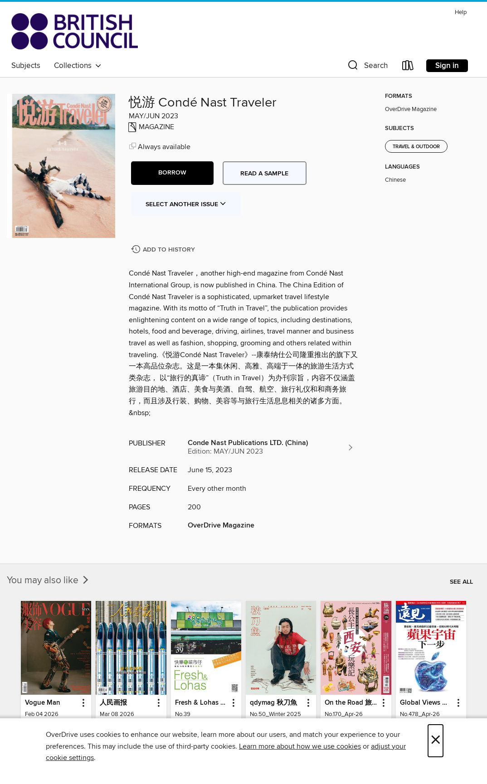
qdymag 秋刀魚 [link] (273, 703)
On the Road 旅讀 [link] (351, 703)
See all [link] (461, 582)
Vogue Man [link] (42, 703)
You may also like (48, 580)
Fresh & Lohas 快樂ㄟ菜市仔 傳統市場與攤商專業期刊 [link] (202, 703)
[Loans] (408, 67)
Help (461, 12)
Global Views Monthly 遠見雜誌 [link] (426, 703)
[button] (366, 67)
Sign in (447, 66)
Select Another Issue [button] (186, 204)
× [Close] (435, 740)
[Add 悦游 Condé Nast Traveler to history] (164, 250)
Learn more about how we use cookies (300, 746)
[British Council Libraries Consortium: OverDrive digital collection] (75, 31)
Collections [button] (78, 66)
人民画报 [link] (113, 703)
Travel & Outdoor (416, 147)
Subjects (25, 66)
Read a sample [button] (264, 173)
